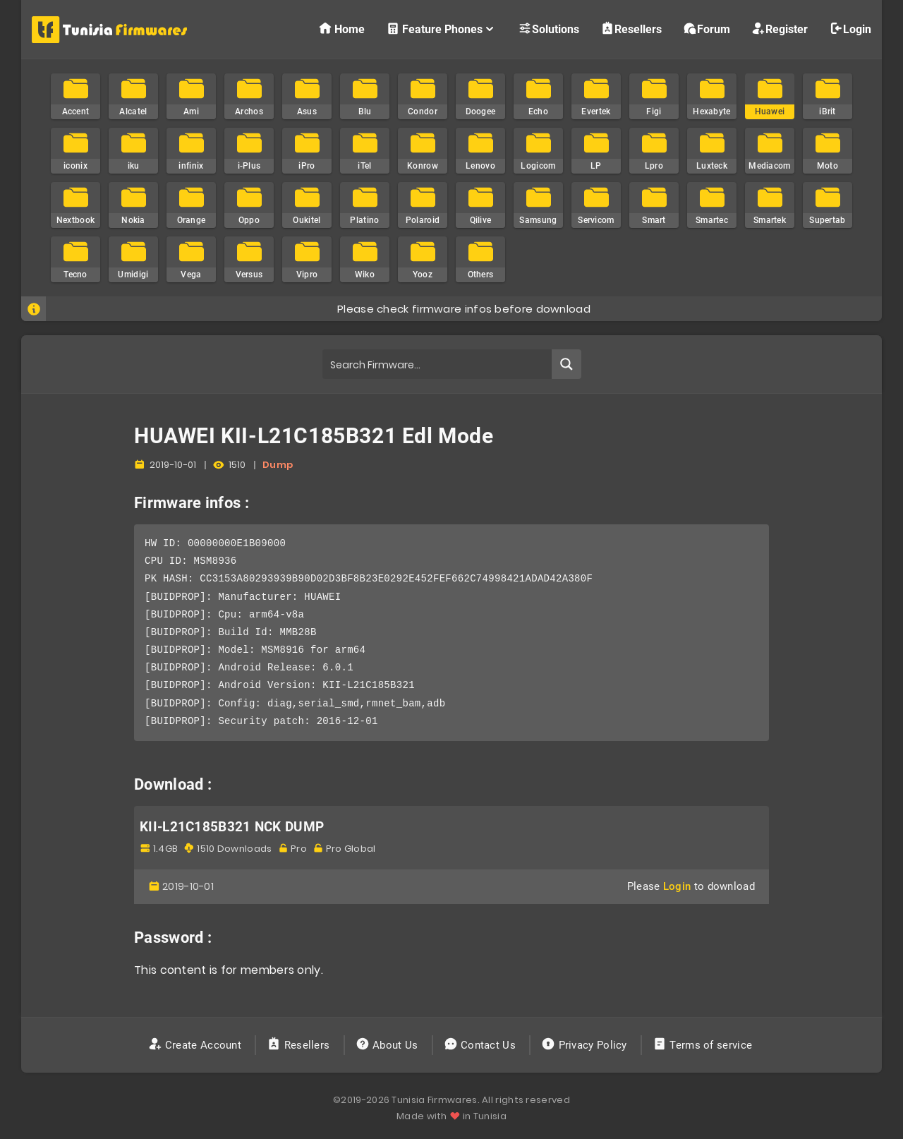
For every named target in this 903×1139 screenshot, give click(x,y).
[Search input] (437, 364)
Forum (706, 28)
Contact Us (481, 1045)
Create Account (196, 1045)
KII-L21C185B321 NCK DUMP (232, 827)
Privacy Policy (585, 1045)
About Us (388, 1045)
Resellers (631, 28)
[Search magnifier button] (566, 364)
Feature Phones (441, 28)
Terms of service (704, 1045)
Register (779, 28)
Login (850, 28)
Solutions (548, 28)
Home (341, 28)
